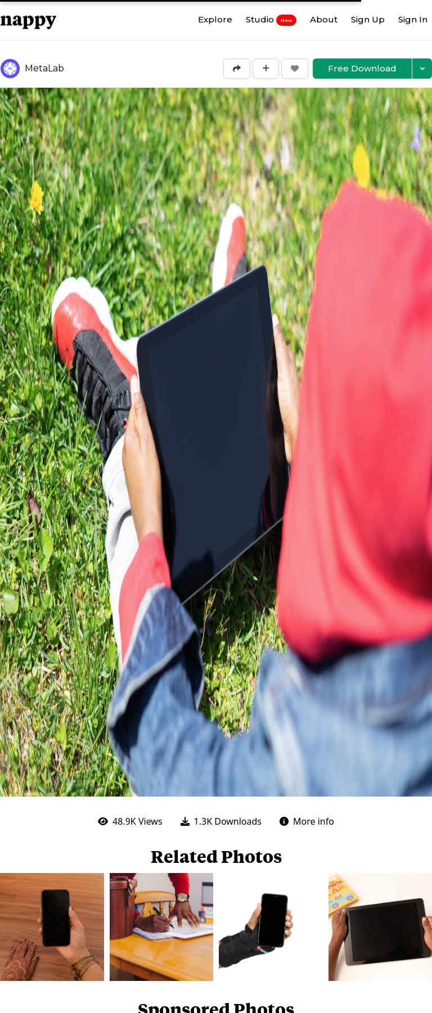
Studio (271, 19)
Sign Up (368, 19)
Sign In (413, 19)
